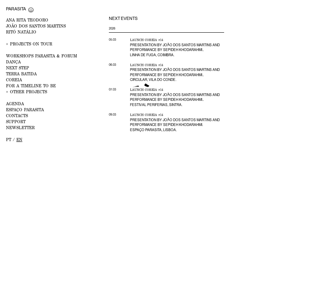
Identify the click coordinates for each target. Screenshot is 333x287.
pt (8, 139)
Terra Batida (21, 73)
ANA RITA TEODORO (27, 20)
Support (16, 121)
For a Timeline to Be (31, 85)
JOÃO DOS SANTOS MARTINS (36, 26)
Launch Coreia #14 (146, 40)
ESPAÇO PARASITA (25, 109)
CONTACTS (17, 115)
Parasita (16, 8)
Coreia (14, 79)
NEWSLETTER (20, 127)
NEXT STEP (17, 67)
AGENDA (15, 103)
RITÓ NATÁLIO (21, 31)
